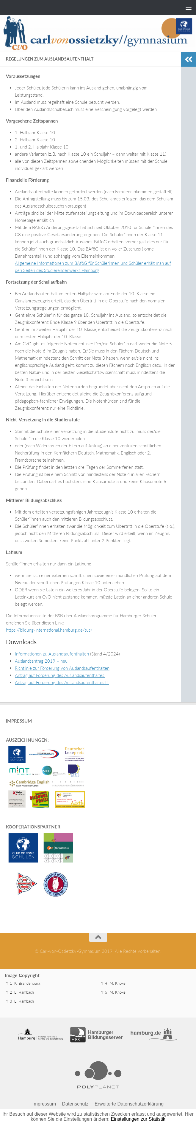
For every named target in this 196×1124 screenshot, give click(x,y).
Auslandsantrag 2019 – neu (41, 661)
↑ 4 (104, 983)
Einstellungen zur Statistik (138, 1119)
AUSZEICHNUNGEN (27, 740)
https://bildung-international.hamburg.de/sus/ (49, 630)
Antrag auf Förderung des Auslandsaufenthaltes (60, 675)
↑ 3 (9, 1001)
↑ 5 (104, 992)
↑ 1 (9, 983)
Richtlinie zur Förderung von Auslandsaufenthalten (62, 668)
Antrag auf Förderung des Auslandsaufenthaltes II (62, 682)
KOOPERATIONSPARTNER (33, 826)
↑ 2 (9, 992)
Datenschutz (75, 1103)
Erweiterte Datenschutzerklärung (129, 1103)
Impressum (44, 1103)
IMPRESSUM (19, 720)
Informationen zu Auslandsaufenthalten (52, 653)
